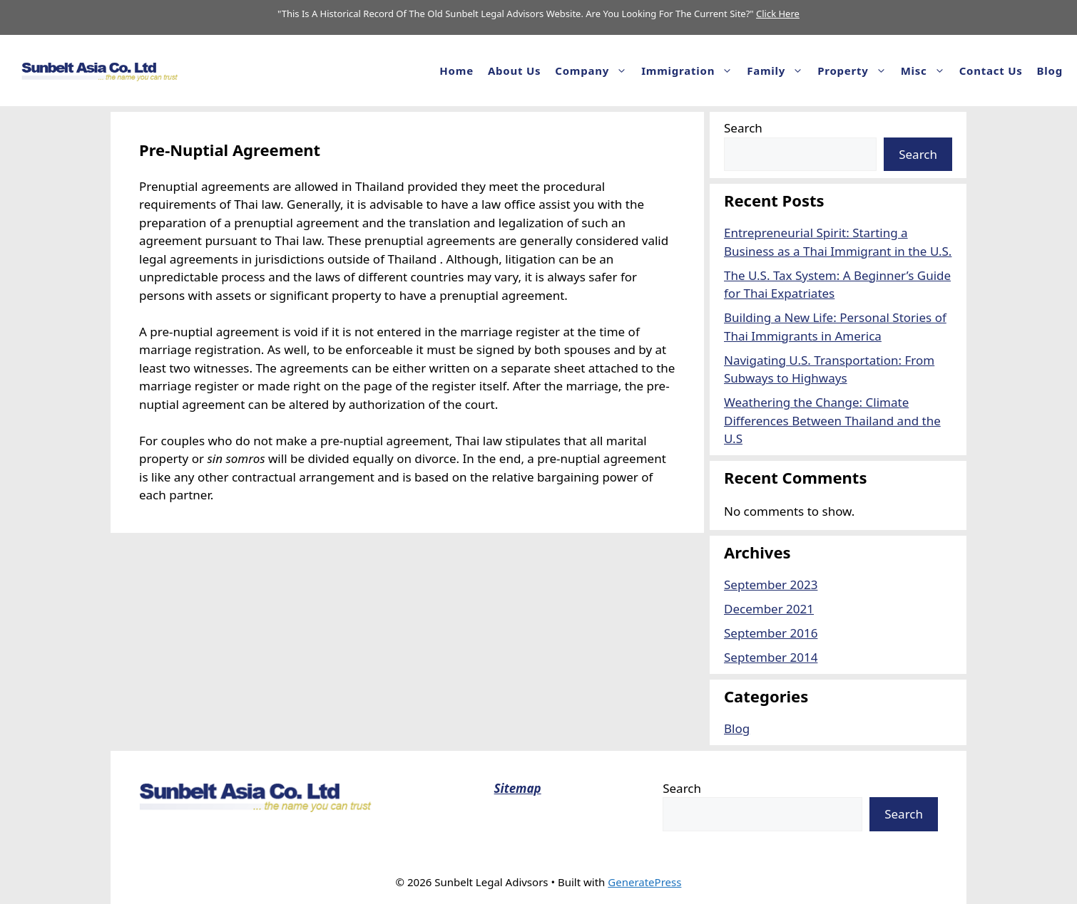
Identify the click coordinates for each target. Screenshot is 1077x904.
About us (514, 70)
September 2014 (770, 657)
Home (456, 70)
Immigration (690, 70)
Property (855, 70)
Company (594, 70)
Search (743, 128)
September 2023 (770, 584)
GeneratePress (644, 882)
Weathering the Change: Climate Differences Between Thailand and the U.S (832, 420)
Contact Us (991, 70)
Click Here (778, 13)
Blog (1050, 70)
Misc (926, 70)
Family (778, 70)
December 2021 (769, 609)
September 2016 (770, 633)
